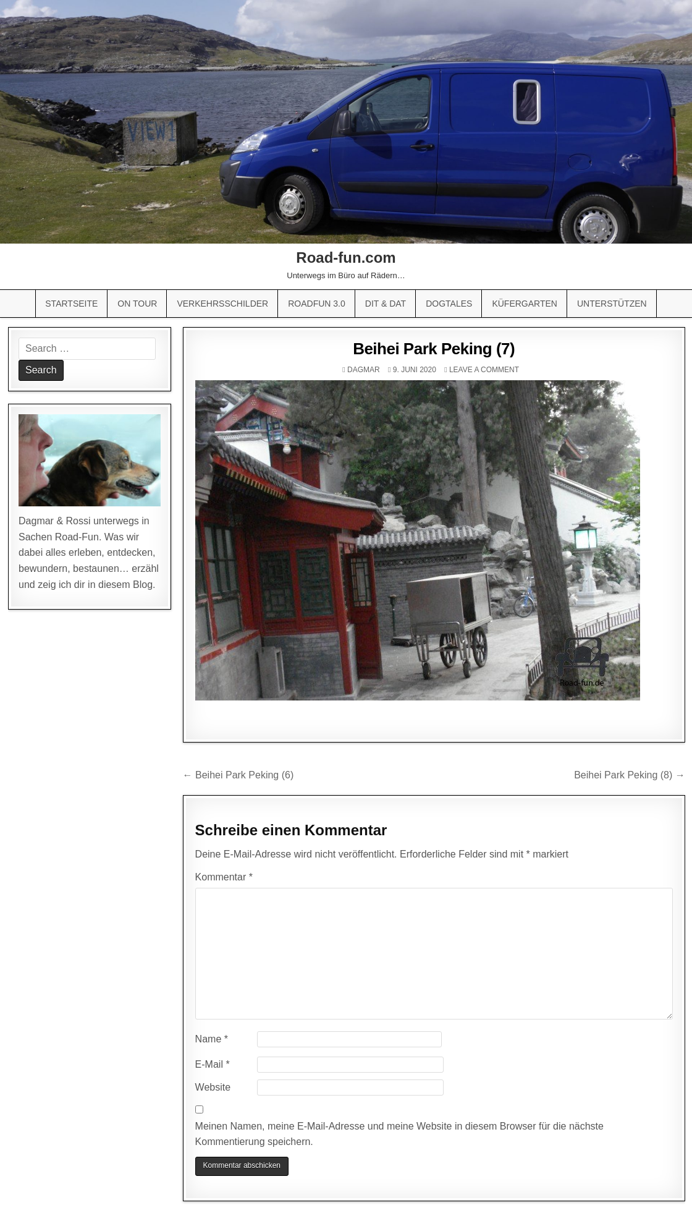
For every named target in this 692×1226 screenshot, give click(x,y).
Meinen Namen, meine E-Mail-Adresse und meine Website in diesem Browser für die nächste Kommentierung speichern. (399, 1134)
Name (211, 1039)
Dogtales (449, 304)
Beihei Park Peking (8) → (629, 775)
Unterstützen (612, 304)
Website (213, 1087)
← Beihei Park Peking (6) (238, 775)
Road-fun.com (345, 257)
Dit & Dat (385, 304)
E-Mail (212, 1064)
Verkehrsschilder (222, 304)
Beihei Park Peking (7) (434, 348)
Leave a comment (484, 369)
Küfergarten (524, 304)
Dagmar (363, 369)
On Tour (137, 304)
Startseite (71, 304)
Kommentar (224, 877)
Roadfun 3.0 (316, 304)
